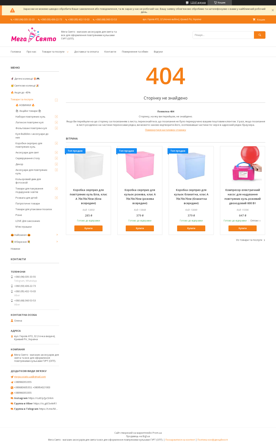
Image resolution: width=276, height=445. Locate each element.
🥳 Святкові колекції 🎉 (25, 85)
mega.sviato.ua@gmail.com (30, 376)
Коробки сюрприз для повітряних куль (29, 144)
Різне (19, 215)
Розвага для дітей (26, 197)
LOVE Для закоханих (28, 221)
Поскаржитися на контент (180, 439)
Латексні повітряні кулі (30, 122)
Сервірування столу (28, 158)
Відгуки (158, 51)
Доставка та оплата (86, 51)
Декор (19, 164)
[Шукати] (259, 35)
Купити (89, 228)
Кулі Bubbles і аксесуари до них (32, 135)
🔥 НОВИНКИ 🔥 (25, 105)
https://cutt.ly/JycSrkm (40, 398)
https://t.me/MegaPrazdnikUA (56, 408)
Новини (15, 248)
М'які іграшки (24, 226)
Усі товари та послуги (249, 240)
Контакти (110, 51)
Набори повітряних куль (30, 116)
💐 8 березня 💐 (20, 241)
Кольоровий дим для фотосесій (28, 180)
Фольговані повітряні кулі (31, 128)
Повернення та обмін (135, 51)
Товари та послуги (53, 51)
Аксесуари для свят (27, 152)
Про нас (31, 51)
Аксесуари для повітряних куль (31, 171)
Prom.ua (157, 432)
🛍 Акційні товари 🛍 (28, 111)
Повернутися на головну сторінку (165, 130)
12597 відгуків (198, 2)
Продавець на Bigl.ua (138, 436)
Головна (16, 51)
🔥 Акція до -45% (20, 92)
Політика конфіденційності (212, 439)
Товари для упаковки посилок (34, 209)
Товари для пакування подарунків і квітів (29, 190)
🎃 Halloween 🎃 (20, 235)
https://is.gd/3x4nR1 (45, 403)
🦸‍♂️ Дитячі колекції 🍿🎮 (25, 78)
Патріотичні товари (28, 203)
